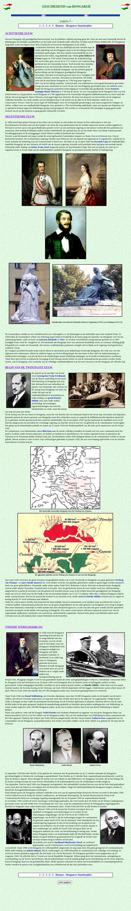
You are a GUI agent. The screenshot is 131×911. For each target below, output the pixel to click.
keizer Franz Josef (40, 147)
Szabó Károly (49, 713)
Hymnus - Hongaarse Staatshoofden (73, 25)
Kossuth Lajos (101, 141)
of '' (61, 339)
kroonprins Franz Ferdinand (51, 376)
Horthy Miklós (93, 596)
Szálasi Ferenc (99, 718)
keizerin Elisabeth (48, 339)
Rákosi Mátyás (34, 851)
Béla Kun (46, 431)
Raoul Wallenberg (33, 696)
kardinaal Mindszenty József (68, 842)
